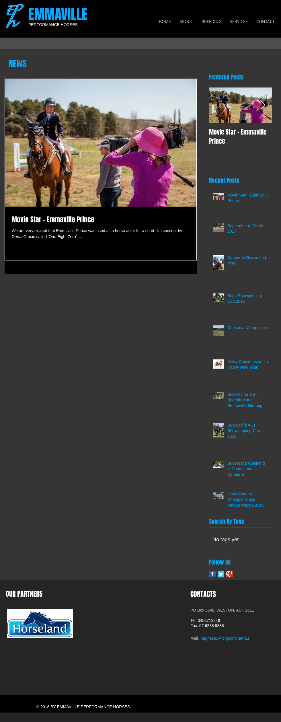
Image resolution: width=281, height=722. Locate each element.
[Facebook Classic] (212, 574)
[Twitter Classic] (221, 574)
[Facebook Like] (266, 646)
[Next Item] (263, 105)
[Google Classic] (229, 574)
